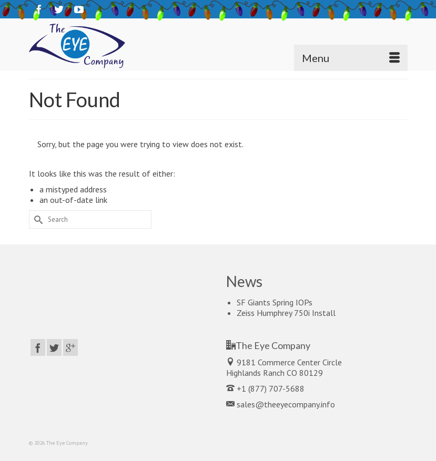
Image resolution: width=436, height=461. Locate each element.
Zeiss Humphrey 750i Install (286, 313)
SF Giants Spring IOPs (274, 302)
